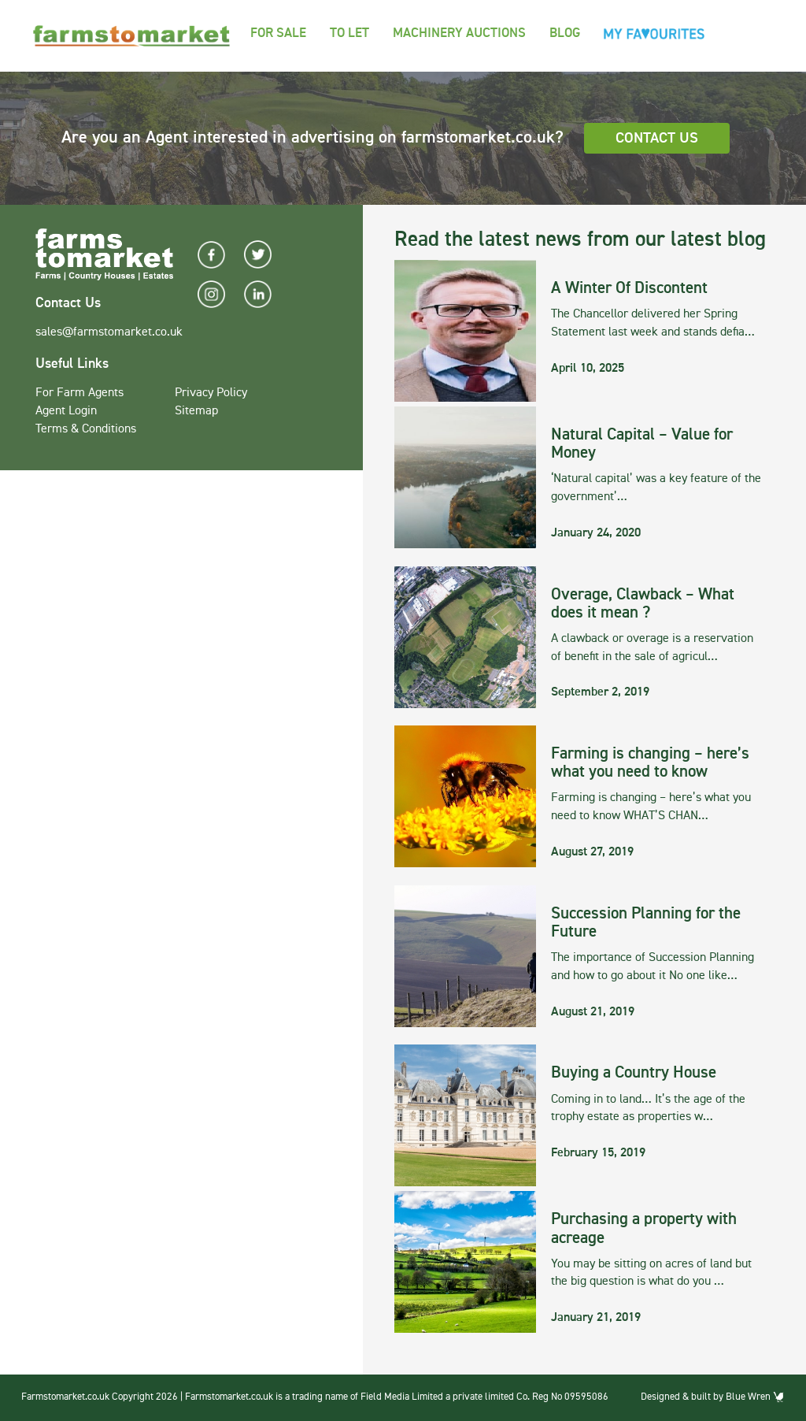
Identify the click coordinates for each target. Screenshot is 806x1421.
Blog (564, 33)
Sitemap (196, 411)
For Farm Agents (79, 393)
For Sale (278, 33)
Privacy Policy (211, 393)
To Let (349, 33)
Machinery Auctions (459, 33)
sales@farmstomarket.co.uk (109, 332)
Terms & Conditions (85, 429)
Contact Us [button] (657, 138)
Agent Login (66, 411)
